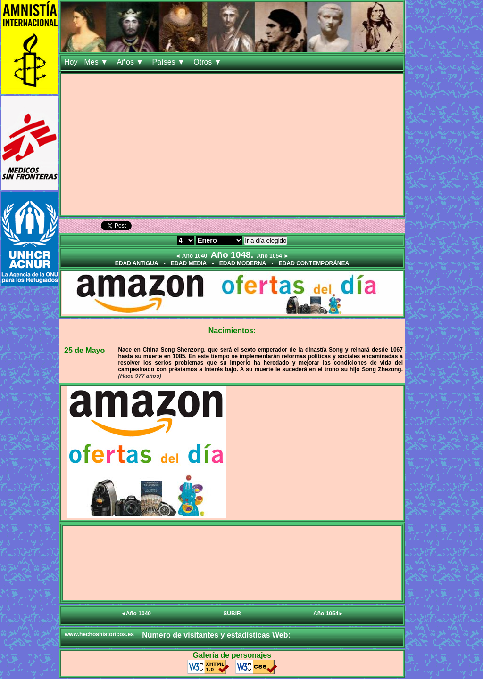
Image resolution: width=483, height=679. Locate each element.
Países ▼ (169, 62)
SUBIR (232, 613)
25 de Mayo (84, 350)
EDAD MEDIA (189, 263)
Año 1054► (328, 613)
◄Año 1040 (135, 613)
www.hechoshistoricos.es (99, 634)
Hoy (70, 62)
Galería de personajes (232, 655)
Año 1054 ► (273, 256)
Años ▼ (131, 62)
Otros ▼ (208, 62)
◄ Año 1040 (191, 256)
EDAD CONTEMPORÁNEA (314, 263)
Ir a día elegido (265, 240)
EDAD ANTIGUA (136, 263)
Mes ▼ (97, 62)
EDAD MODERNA (242, 263)
